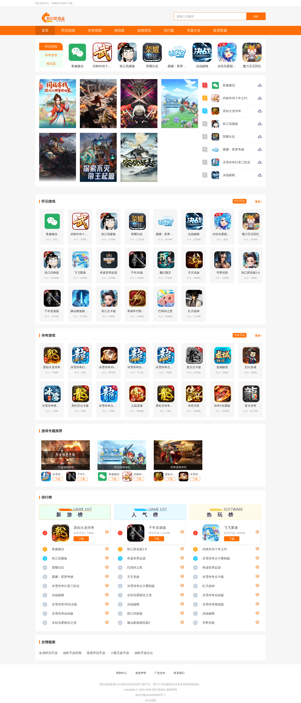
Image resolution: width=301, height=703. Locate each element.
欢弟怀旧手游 (48, 653)
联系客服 (220, 30)
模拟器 (119, 30)
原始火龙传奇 (84, 527)
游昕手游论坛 (143, 653)
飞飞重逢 (231, 527)
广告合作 (160, 672)
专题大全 (194, 30)
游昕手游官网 (72, 653)
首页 (45, 30)
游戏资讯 (144, 30)
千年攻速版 (157, 527)
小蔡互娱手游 (120, 653)
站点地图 (150, 700)
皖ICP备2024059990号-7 (150, 694)
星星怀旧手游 (96, 653)
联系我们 (179, 672)
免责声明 (140, 672)
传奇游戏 (95, 30)
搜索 (256, 16)
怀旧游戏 (68, 30)
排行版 (169, 30)
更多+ (258, 201)
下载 (81, 538)
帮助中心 (121, 672)
